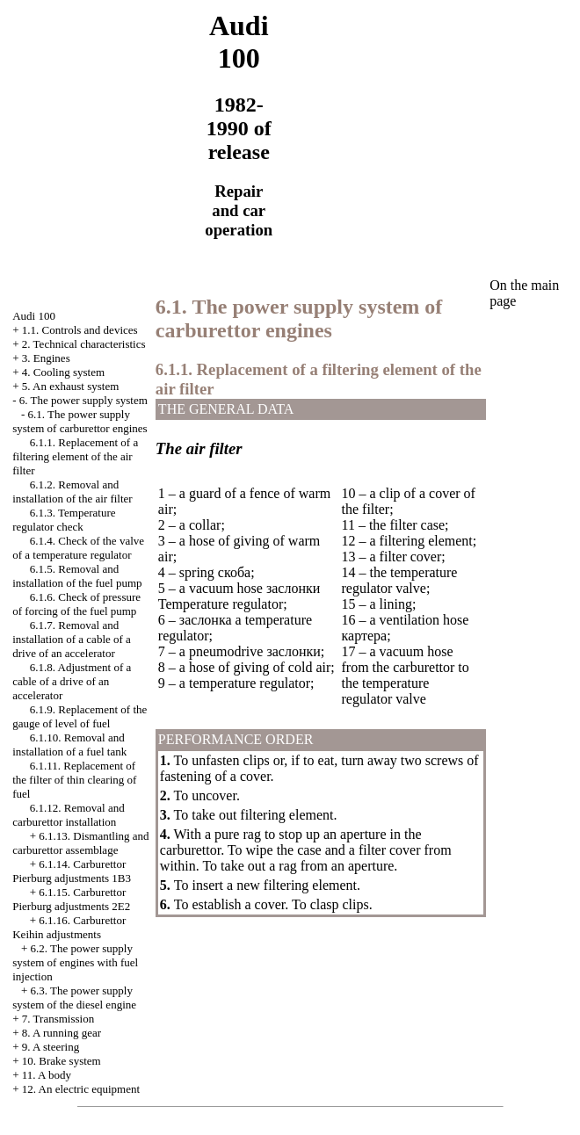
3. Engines (46, 358)
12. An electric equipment (81, 1088)
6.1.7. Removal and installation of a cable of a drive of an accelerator (71, 639)
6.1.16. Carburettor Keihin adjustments (69, 927)
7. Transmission (58, 1018)
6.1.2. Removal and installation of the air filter (72, 491)
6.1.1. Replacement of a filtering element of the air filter (75, 456)
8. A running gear (61, 1032)
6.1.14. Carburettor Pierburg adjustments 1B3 (71, 871)
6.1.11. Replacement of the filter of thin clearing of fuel (74, 779)
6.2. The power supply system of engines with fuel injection (75, 962)
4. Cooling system (63, 372)
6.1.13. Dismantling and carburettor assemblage (80, 843)
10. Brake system (61, 1060)
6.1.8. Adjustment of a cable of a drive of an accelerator (71, 681)
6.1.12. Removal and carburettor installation (68, 814)
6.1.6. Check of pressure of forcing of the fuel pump (76, 604)
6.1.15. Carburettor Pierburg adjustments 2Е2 (71, 899)
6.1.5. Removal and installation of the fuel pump (76, 575)
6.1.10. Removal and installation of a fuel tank (69, 744)
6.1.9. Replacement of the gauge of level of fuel (79, 716)
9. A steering (50, 1046)
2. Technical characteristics (84, 344)
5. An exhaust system (71, 386)
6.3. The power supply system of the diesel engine (74, 997)
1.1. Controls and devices (80, 329)
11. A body (46, 1074)
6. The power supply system (83, 400)
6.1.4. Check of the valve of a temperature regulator (78, 547)
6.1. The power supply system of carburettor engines (79, 421)
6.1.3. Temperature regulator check (63, 519)
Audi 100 (33, 315)
